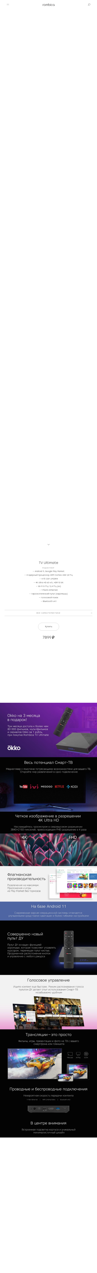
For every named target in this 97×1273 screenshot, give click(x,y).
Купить (48, 626)
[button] (8, 4)
